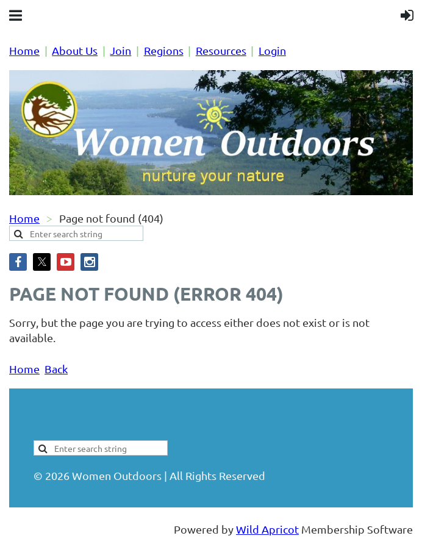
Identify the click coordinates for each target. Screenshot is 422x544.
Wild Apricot (267, 529)
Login (272, 50)
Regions (164, 50)
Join (120, 50)
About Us (75, 50)
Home (24, 50)
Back (56, 368)
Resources (221, 50)
